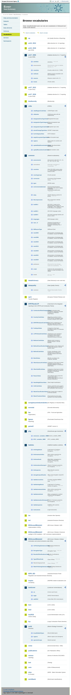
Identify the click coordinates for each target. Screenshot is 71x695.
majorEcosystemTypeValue (40, 137)
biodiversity (32, 101)
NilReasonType (37, 229)
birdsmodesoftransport (39, 465)
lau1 (29, 605)
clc (34, 592)
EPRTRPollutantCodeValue (40, 322)
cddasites (36, 114)
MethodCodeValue (38, 351)
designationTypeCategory (40, 122)
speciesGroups (37, 640)
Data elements (7, 28)
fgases (30, 419)
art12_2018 (32, 48)
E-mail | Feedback (9, 689)
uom (29, 667)
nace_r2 (35, 222)
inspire (30, 580)
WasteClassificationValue (40, 391)
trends (35, 81)
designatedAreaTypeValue (40, 118)
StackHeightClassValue (40, 382)
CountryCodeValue (38, 317)
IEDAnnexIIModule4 (35, 539)
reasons (35, 78)
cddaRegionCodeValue (39, 110)
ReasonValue (37, 376)
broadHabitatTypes (38, 633)
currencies (36, 178)
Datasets (6, 21)
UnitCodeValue (37, 386)
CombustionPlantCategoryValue (40, 310)
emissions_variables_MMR (40, 436)
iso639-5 (35, 214)
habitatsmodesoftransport (40, 500)
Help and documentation (10, 18)
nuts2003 (35, 233)
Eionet (10, 14)
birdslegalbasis (37, 449)
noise (30, 646)
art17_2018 (32, 94)
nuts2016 (35, 250)
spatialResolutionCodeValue (40, 150)
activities (35, 61)
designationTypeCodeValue (40, 126)
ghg (29, 431)
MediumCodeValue (38, 340)
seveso (30, 655)
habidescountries (38, 479)
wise (30, 672)
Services (6, 37)
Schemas (6, 31)
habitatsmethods (38, 494)
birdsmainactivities (38, 454)
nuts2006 (35, 237)
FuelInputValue (37, 328)
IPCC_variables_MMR (39, 439)
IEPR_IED (31, 573)
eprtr (30, 297)
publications (32, 650)
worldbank (32, 679)
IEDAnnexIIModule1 (35, 525)
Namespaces (7, 41)
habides (31, 445)
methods (35, 73)
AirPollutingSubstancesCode (40, 545)
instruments (36, 509)
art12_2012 (32, 43)
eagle (34, 595)
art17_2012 (32, 87)
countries (36, 70)
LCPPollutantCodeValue (40, 333)
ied (29, 520)
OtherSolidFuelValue (39, 369)
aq (29, 38)
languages (36, 219)
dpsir (34, 183)
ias (29, 515)
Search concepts (44, 32)
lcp (29, 621)
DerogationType (37, 550)
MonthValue (36, 358)
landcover (31, 587)
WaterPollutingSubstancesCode (40, 566)
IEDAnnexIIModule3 (35, 532)
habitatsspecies (37, 505)
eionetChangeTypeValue (40, 130)
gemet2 (30, 426)
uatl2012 (35, 599)
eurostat (31, 407)
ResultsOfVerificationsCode (40, 554)
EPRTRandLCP (33, 304)
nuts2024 (35, 259)
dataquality (32, 285)
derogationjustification (39, 475)
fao (29, 412)
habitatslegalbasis (38, 484)
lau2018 (31, 614)
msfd (30, 626)
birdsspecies (37, 470)
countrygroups (37, 175)
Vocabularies (7, 34)
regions (35, 141)
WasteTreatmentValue (39, 396)
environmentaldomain (39, 187)
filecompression (37, 199)
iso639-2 (35, 204)
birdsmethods (37, 459)
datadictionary (33, 280)
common (31, 155)
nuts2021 (35, 255)
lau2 (29, 609)
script (35, 269)
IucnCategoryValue (38, 133)
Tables (5, 24)
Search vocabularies (30, 32)
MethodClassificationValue (40, 346)
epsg (34, 195)
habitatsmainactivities (39, 489)
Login (52, 1)
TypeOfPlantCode (38, 559)
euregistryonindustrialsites (37, 402)
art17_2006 (32, 55)
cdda (30, 106)
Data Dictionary (17, 14)
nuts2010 (35, 242)
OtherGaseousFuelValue (40, 362)
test (29, 662)
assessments (37, 160)
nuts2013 (35, 246)
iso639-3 (35, 211)
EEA (11, 1)
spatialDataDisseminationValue (40, 145)
